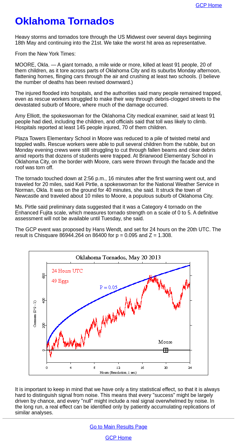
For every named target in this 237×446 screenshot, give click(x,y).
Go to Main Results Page (118, 427)
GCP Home (209, 5)
